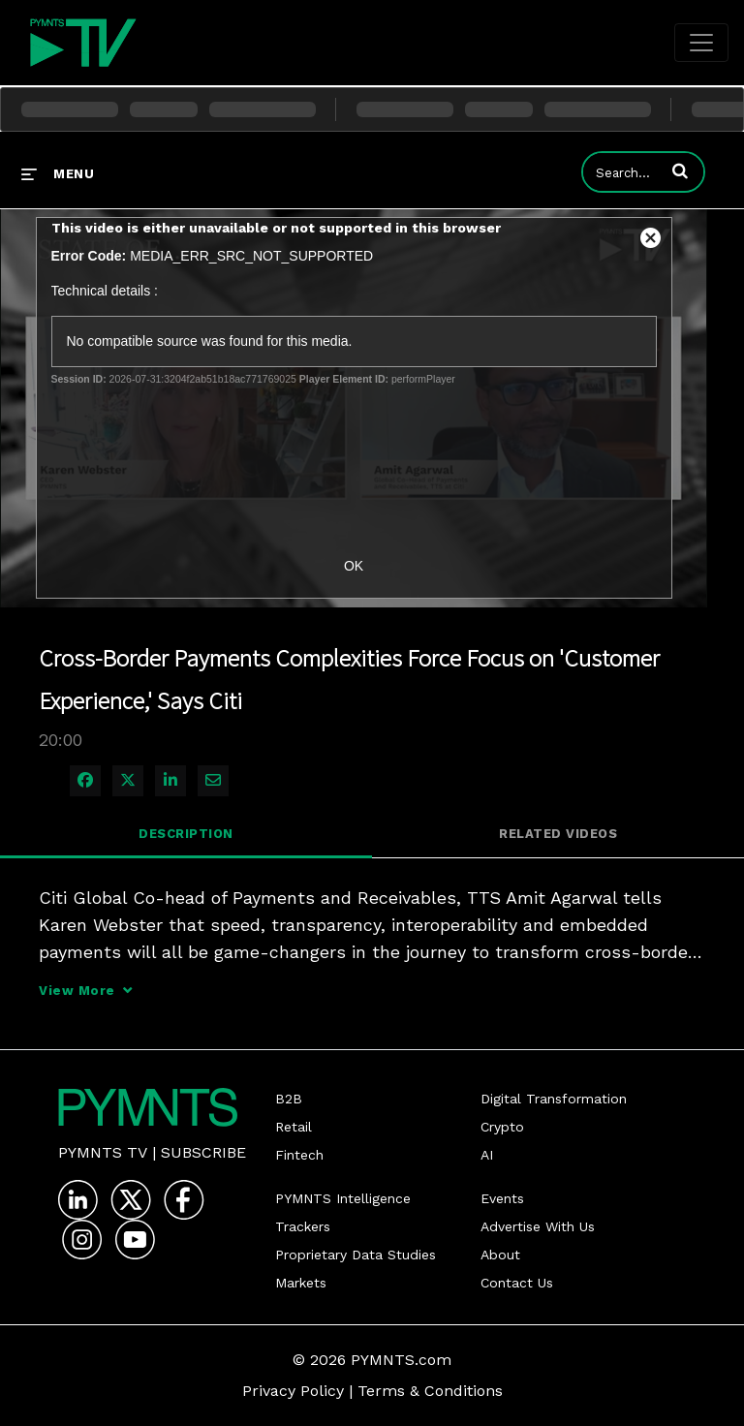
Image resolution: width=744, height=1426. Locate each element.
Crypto (502, 1126)
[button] (680, 170)
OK (353, 566)
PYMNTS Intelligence (343, 1198)
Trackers (302, 1226)
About (500, 1254)
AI (486, 1154)
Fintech (299, 1154)
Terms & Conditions (430, 1390)
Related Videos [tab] (558, 833)
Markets (300, 1282)
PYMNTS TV (102, 1152)
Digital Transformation (553, 1098)
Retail (293, 1126)
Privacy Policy (293, 1390)
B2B (288, 1098)
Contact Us (516, 1282)
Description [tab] (186, 833)
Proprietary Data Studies (355, 1254)
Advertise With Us (537, 1226)
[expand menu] (58, 173)
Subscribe (203, 1152)
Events (502, 1198)
